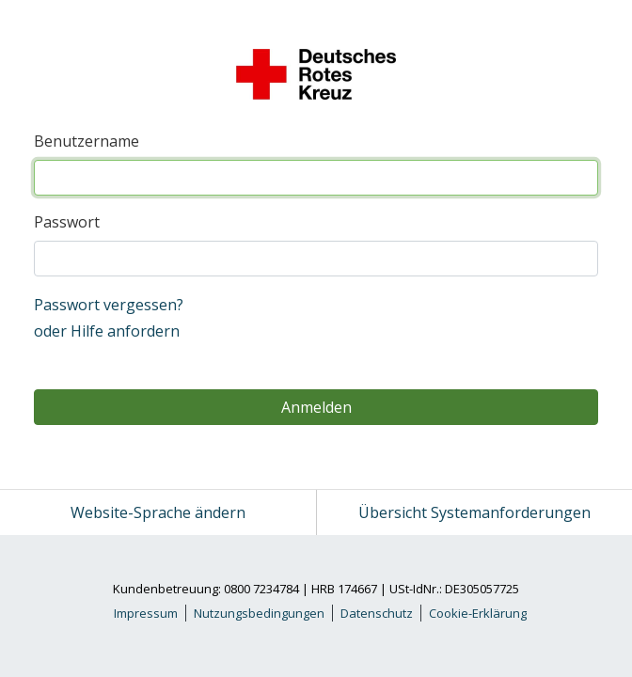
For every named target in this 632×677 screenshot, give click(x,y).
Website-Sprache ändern (158, 512)
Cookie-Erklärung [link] (478, 613)
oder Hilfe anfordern (107, 331)
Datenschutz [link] (376, 613)
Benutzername (86, 141)
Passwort (67, 222)
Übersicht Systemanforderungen (474, 512)
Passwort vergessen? (108, 304)
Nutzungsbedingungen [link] (259, 613)
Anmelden (316, 407)
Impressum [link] (146, 613)
